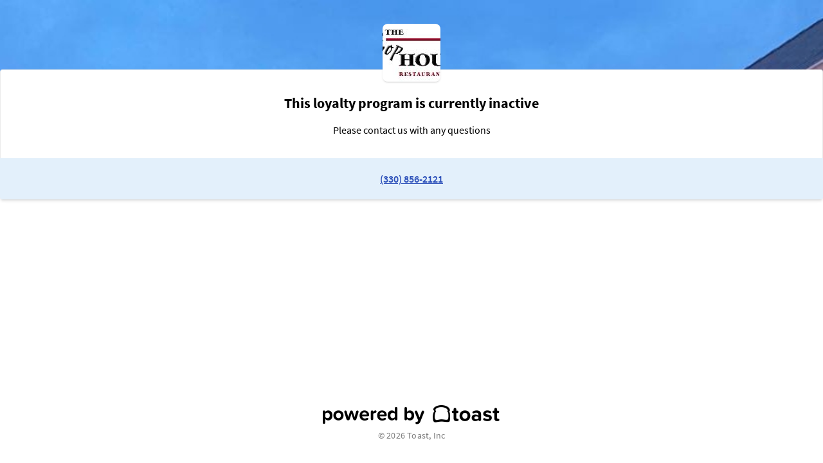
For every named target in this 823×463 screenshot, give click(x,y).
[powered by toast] (411, 414)
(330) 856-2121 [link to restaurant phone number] (411, 178)
